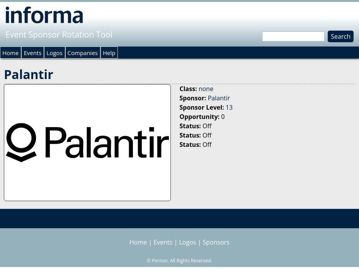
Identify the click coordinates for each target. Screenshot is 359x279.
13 (229, 107)
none (206, 88)
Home (10, 53)
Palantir (219, 98)
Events (32, 53)
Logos (54, 53)
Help (109, 53)
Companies (83, 53)
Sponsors (216, 242)
